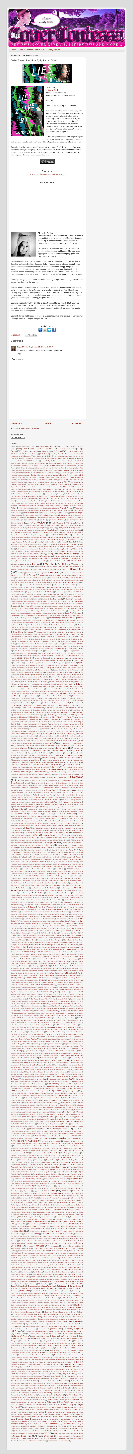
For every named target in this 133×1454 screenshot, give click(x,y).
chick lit (39, 622)
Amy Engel (20, 501)
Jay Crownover (62, 873)
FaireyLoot (19, 745)
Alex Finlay (49, 470)
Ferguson (54, 750)
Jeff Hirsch (43, 876)
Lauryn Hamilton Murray (42, 1018)
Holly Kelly (78, 828)
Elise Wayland (26, 710)
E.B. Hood (26, 703)
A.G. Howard (44, 454)
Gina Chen (64, 774)
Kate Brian (27, 947)
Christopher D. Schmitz (44, 632)
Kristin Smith (23, 989)
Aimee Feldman (71, 465)
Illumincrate (58, 837)
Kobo (61, 174)
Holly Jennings (57, 828)
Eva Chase (39, 740)
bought (13, 580)
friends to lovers (48, 762)
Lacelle (65, 996)
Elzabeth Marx (77, 719)
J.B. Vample (79, 852)
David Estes (44, 677)
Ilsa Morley (19, 840)
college (81, 648)
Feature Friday (78, 748)
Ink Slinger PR (50, 842)
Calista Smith (27, 599)
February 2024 (26, 750)
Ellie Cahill (46, 717)
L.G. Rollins (69, 994)
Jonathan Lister (64, 912)
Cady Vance (56, 596)
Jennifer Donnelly (68, 885)
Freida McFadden (78, 760)
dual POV (43, 700)
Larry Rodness (64, 1001)
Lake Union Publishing (48, 999)
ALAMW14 (45, 468)
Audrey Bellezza (59, 532)
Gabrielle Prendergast (33, 767)
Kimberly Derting (16, 978)
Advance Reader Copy (55, 463)
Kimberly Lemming (50, 978)
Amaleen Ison (55, 487)
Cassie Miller (39, 608)
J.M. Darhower (37, 857)
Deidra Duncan (35, 684)
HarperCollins (18, 809)
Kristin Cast (62, 987)
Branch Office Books (70, 580)
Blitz (28, 564)
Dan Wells (30, 667)
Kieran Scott (70, 973)
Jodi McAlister (79, 907)
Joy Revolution (78, 916)
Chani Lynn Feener (63, 615)
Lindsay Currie (59, 1029)
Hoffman (36, 825)
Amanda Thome (71, 491)
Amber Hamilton (33, 496)
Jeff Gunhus (32, 876)
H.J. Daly (65, 792)
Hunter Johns (15, 835)
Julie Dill (74, 921)
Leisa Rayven (15, 1025)
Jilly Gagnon (28, 904)
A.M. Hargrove (26, 456)
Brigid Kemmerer (40, 587)
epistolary (23, 736)
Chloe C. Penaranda (57, 622)
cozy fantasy (60, 658)
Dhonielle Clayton (22, 691)
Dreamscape (15, 700)
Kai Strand (41, 935)
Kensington (33, 970)
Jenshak (59, 895)
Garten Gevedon (18, 769)
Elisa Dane (80, 707)
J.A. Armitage (27, 852)
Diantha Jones (77, 691)
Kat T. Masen (74, 944)
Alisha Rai (22, 482)
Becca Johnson (73, 551)
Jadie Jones (61, 861)
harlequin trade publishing (72, 802)
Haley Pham (50, 795)
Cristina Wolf (15, 660)
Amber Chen (72, 494)
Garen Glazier (66, 767)
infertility (68, 840)
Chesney (80, 620)
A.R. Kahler (47, 456)
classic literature (22, 644)
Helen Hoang (73, 818)
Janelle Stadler (48, 869)
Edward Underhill (41, 705)
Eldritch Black (26, 707)
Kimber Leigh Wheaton (46, 975)
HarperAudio (66, 807)
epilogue (15, 736)
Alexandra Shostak (29, 475)
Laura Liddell (49, 1006)
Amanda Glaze (47, 489)
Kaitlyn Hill (80, 935)
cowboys (37, 658)
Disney (51, 693)
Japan (71, 871)
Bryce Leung (79, 589)
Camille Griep (17, 601)
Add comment (17, 359)
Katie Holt (75, 956)
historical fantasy (18, 823)
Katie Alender (35, 956)
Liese (12, 1029)
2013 (19, 449)
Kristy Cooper (54, 989)
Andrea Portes (49, 505)
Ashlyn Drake (28, 530)
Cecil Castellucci (37, 613)
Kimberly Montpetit (75, 978)
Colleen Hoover (59, 648)
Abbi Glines (68, 456)
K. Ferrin (13, 930)
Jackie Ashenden (37, 859)
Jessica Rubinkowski (31, 900)
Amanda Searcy (23, 491)
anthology (71, 517)
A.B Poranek (77, 451)
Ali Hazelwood (62, 477)
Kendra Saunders (75, 968)
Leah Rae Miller (38, 1020)
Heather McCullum (52, 816)
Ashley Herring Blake (40, 528)
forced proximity (55, 755)
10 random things (52, 446)
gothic (41, 783)
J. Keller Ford (30, 850)
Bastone (19, 551)
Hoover (54, 830)
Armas (13, 525)
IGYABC (40, 837)
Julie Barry (74, 919)
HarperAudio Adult (77, 807)
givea (42, 777)
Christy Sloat (28, 636)
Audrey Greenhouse (17, 535)
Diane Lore (66, 691)
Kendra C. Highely (60, 968)
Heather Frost (21, 814)
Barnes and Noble (49, 174)
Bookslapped (53, 578)
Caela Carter (66, 596)
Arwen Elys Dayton (38, 525)
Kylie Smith (30, 994)
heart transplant (31, 811)
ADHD (79, 461)
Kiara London (40, 973)
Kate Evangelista (49, 947)
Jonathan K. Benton (51, 912)
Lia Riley (43, 1027)
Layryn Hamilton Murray (67, 1018)
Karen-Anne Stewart (52, 942)
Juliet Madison (57, 923)
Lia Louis (27, 1027)
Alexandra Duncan (52, 472)
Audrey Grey (30, 535)
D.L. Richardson (50, 665)
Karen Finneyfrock (56, 940)
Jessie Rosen (22, 902)
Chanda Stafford (42, 615)
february (16, 750)
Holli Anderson (15, 828)
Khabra (20, 973)
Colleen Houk (72, 648)
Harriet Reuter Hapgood (45, 809)
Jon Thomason (25, 912)
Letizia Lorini (59, 1025)
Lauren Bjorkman (52, 1011)
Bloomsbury (28, 566)
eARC (67, 703)
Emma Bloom (57, 726)
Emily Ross (63, 724)
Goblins (43, 780)
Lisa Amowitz (59, 1032)
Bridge (20, 587)
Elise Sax (16, 710)
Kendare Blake (47, 968)
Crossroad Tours (27, 660)
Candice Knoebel (44, 603)
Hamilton (59, 795)
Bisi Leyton (60, 561)
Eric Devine (51, 736)
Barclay (53, 549)
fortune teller (24, 760)
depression (49, 689)
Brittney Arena (28, 589)
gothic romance (50, 783)
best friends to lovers (45, 556)
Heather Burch (57, 811)
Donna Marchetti (65, 696)
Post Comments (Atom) (30, 428)
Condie (40, 651)
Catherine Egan (35, 611)
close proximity (63, 646)
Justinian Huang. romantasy (38, 928)
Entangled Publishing (25, 733)
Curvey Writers (60, 663)
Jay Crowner (49, 873)
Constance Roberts (19, 653)
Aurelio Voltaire (64, 535)
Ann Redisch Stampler (30, 513)
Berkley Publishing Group (67, 554)
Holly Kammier (68, 828)
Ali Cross (42, 477)
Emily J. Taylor (16, 724)
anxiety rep (14, 520)
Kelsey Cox (65, 966)
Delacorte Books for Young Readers (62, 684)
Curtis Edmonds (48, 663)
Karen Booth (31, 940)
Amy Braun (63, 498)
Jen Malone (32, 878)
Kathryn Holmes (60, 954)
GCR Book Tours (54, 769)
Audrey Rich (52, 535)
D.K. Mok (40, 665)
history (54, 823)
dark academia (37, 675)
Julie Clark (46, 921)
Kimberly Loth (62, 978)
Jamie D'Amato (76, 864)
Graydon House (61, 785)
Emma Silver (79, 729)
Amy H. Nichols (40, 501)
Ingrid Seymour (27, 842)
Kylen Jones (21, 994)
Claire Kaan (22, 641)
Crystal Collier (23, 347)
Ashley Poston (63, 528)
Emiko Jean (34, 722)
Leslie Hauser (48, 1025)
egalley (51, 705)
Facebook (77, 743)
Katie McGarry (27, 959)
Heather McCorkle (37, 816)
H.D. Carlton (56, 792)
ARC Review (37, 522)
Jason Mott (28, 873)
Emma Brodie (67, 726)
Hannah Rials (65, 799)
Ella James (50, 715)
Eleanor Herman (38, 708)
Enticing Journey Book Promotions (62, 733)
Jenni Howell (63, 880)
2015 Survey (33, 449)
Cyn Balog (71, 663)
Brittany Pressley (16, 589)
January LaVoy (45, 871)
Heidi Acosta (39, 818)
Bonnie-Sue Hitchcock (52, 569)
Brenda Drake (15, 585)
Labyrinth (57, 996)
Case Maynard (77, 606)
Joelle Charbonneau (54, 909)
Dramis (79, 698)
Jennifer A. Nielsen (16, 883)
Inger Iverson (77, 840)
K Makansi (70, 928)
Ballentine (53, 546)
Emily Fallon (66, 722)
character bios (54, 618)
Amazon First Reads (19, 494)
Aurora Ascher (76, 535)
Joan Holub (42, 907)
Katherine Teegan (23, 954)
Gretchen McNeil (48, 787)
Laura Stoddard (52, 1008)
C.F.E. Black (79, 592)
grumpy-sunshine (17, 790)
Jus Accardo (72, 926)
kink (49, 980)
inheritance (37, 842)
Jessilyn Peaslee (45, 902)
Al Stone (30, 468)
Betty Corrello (41, 561)
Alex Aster (40, 470)
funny (67, 762)
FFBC (62, 750)
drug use (35, 700)
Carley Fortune (26, 606)
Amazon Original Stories (35, 494)
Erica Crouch (79, 736)
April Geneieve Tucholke (56, 520)
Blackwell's (14, 564)
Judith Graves (17, 919)
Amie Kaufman (15, 498)
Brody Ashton (48, 589)
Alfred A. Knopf (22, 477)
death (44, 682)
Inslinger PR (77, 842)
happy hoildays (76, 799)
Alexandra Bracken (23, 473)
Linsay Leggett (21, 1032)
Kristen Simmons (28, 987)
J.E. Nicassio (25, 854)
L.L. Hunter (16, 996)
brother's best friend (67, 589)
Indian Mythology (41, 840)
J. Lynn (41, 850)
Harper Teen (42, 807)
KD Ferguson (21, 963)
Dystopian (16, 703)
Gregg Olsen (73, 785)
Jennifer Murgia (25, 893)
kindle (41, 980)
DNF (14, 696)
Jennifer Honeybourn (37, 888)
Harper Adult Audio (52, 804)
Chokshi (15, 625)
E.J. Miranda (58, 703)
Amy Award (43, 498)
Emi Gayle (23, 722)
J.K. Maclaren (54, 854)
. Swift (13, 446)
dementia (51, 686)
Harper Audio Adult (65, 804)
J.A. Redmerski (58, 852)
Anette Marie (42, 508)
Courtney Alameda (46, 655)
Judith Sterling (28, 919)
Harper (31, 804)
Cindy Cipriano (72, 636)
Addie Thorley (45, 461)
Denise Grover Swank (70, 686)
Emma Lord (46, 729)
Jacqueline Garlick (37, 862)
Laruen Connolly (76, 1001)
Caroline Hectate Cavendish (61, 606)
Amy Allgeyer (33, 498)
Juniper (40, 926)
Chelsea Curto (61, 620)
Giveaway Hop (62, 777)
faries (34, 748)
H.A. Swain (36, 792)
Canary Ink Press (65, 601)
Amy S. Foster (39, 503)
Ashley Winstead (16, 530)
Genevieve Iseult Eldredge (22, 772)
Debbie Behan (68, 681)
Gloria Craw (34, 780)
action (36, 461)
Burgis (28, 592)
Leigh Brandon (44, 1022)
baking (15, 546)
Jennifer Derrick (54, 885)
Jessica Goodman (40, 897)
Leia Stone (21, 1022)
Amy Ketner (64, 501)
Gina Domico (23, 777)
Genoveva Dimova (40, 772)
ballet (61, 546)
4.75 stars (45, 451)
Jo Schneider (21, 907)
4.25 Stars (24, 451)
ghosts (29, 774)
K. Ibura (21, 930)
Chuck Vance (50, 636)
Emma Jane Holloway (20, 729)
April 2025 (42, 520)
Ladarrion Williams (16, 999)
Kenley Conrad (15, 970)
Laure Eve (80, 1008)
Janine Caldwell (71, 869)
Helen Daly (62, 818)
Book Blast (76, 569)
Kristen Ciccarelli (48, 985)
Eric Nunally (60, 736)
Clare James (61, 641)
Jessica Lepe (64, 897)
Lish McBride (61, 1036)
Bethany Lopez (76, 558)
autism (61, 537)
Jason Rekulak (38, 873)
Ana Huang (71, 503)
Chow (22, 625)
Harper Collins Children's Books (24, 807)
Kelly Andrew (63, 963)
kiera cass (60, 973)
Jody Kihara (40, 909)
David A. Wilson (32, 677)
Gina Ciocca (74, 774)
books (27, 578)
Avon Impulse (30, 542)
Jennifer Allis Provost (32, 883)
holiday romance (69, 825)
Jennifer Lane (30, 890)
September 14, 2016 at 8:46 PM (41, 347)
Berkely (41, 554)
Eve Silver (73, 740)
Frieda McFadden (35, 762)
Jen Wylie (41, 878)
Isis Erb (34, 848)
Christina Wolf (62, 627)
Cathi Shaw (46, 611)
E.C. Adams (37, 703)
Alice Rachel (32, 479)
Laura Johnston (38, 1006)
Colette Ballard (33, 648)
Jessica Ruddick (44, 900)
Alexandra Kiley (65, 472)
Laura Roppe (30, 1008)
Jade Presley (51, 861)
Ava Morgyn (77, 537)
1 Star (32, 446)
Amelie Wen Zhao (66, 496)
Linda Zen (49, 1029)
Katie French (55, 956)
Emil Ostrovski (45, 722)
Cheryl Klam (71, 620)
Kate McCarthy (47, 949)
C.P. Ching (78, 594)
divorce (81, 693)
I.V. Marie (67, 835)
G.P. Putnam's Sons (71, 765)
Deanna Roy (36, 681)
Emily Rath (53, 724)
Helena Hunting (22, 821)
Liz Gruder (61, 1039)
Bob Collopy (74, 566)
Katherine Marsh (57, 952)
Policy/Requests (54, 50)
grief (57, 787)
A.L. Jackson (74, 454)
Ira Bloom (74, 845)
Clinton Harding (37, 646)
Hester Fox (58, 821)
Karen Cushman (43, 940)
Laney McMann (16, 1001)
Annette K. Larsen (17, 517)
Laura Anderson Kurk (32, 1003)
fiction (71, 750)
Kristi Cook (40, 987)
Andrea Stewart (76, 505)
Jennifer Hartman (23, 888)
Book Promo (29, 575)
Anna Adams (64, 513)
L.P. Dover (37, 996)
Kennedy (25, 970)
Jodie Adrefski (30, 909)
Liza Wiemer (79, 1039)
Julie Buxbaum (24, 921)
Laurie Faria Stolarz (74, 1015)
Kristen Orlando (16, 987)
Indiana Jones (53, 840)
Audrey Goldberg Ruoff (74, 532)
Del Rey (45, 684)
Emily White (32, 726)
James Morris (34, 864)
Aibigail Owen (38, 465)
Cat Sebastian (59, 608)
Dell (44, 686)
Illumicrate (49, 837)
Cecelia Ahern (15, 613)
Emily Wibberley (44, 726)
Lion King (31, 1032)
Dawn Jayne (27, 679)
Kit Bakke (16, 982)
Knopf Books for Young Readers (53, 982)
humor (68, 833)
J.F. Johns (35, 854)
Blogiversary (66, 564)
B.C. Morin (43, 544)
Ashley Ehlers (27, 528)
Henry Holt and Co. (46, 821)
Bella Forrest (33, 553)
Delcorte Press (24, 686)
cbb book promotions (74, 611)
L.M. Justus (27, 996)
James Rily (56, 864)
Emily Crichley (56, 722)
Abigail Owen (51, 458)
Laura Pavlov (70, 1006)
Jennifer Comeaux (27, 885)
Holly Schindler (27, 830)
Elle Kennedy (72, 715)
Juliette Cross (68, 923)
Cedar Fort (68, 613)
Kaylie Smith (71, 961)
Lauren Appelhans (26, 1010)
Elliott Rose (77, 717)
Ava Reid (14, 539)
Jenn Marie (78, 878)
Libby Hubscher (60, 1027)
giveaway (50, 777)
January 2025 (23, 871)
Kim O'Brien (32, 975)
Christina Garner (24, 627)
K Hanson (62, 928)
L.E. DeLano (59, 994)
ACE (21, 461)
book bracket (30, 573)
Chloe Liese (79, 622)
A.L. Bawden (63, 454)
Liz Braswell (43, 1039)
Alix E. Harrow (56, 482)
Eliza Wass (56, 710)
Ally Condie (30, 484)
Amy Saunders (50, 503)
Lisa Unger (31, 1036)
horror (68, 830)
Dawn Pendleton (60, 679)
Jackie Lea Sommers (60, 859)
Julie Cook (55, 921)
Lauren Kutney (60, 1013)
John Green (77, 909)
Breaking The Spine (72, 582)
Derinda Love (60, 689)
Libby (51, 1027)
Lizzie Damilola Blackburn (21, 1041)
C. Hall (34, 592)
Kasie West (33, 945)
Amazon (34, 174)
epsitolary (32, 736)
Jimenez (55, 904)
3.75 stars (72, 449)
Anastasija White (23, 505)
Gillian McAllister (45, 774)
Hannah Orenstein (35, 799)
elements (49, 707)
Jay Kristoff (73, 873)
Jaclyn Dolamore (75, 859)
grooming (65, 787)
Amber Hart (43, 496)
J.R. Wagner (76, 857)
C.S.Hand (14, 596)
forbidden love (23, 755)
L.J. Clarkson (79, 994)
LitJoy (69, 1036)
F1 (71, 743)
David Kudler (68, 677)
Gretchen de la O (34, 787)
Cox (52, 658)
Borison (78, 578)
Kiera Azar (50, 973)
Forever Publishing (48, 758)
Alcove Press (79, 468)
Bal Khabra (23, 546)
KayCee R (62, 961)
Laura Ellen (66, 1003)
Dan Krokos (21, 667)
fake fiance (71, 745)
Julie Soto (35, 923)
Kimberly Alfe (61, 975)
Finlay (36, 753)
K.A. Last (46, 930)
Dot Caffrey (54, 698)
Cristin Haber (77, 658)
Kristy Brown (44, 989)
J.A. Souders (70, 852)
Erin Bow (56, 738)
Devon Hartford (76, 689)
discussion (43, 693)
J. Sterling (61, 850)
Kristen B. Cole (22, 985)
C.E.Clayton (70, 592)
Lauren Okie (38, 1015)
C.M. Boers (60, 594)
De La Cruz (26, 682)
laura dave (45, 1003)
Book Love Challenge (70, 573)
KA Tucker (32, 935)
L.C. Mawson (49, 994)
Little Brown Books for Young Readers (24, 1039)
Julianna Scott (49, 919)
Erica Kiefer (16, 738)
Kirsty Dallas (79, 980)
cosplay (35, 655)
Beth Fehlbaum (73, 556)
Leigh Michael (56, 1022)
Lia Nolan (35, 1027)
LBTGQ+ (17, 1020)
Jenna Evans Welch (28, 880)
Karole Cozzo (74, 942)
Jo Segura (31, 907)
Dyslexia (80, 700)
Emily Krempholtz (29, 724)
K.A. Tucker (56, 930)
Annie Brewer (31, 517)
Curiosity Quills (36, 663)
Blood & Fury (77, 564)
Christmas (29, 632)
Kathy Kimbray (72, 954)
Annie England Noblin (46, 517)
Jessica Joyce (53, 897)
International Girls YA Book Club (30, 845)
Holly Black (25, 828)
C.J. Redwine (38, 594)
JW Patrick (53, 928)
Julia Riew (39, 919)
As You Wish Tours (63, 525)
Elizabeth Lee (55, 712)
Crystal (67, 660)
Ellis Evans (14, 719)
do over (22, 696)
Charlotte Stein (49, 620)
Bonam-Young (24, 569)
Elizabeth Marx (78, 712)
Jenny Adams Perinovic (20, 895)
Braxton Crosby (57, 582)
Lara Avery (43, 1001)
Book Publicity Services (47, 575)
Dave (23, 677)
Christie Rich (55, 625)
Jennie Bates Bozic (75, 880)
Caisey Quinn (77, 596)
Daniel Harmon (76, 667)
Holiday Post (57, 825)
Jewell (54, 902)
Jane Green (77, 866)
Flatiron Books (56, 753)
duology (51, 700)
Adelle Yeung (57, 461)
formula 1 (80, 758)
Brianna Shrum (70, 585)
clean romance (68, 644)
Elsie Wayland (66, 719)
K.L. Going (54, 933)
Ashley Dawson (15, 528)
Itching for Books (46, 848)
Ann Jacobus (17, 513)
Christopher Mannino (74, 632)
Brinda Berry (66, 587)
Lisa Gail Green (38, 1034)
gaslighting (29, 769)
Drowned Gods (25, 700)
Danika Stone (39, 672)
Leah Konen (26, 1020)
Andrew (13, 508)
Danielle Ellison (29, 670)
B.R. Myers (74, 544)
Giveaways (76, 777)
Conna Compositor (58, 651)
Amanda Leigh (59, 489)
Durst (58, 700)
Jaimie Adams (72, 861)
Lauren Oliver (49, 1015)
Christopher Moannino (33, 634)
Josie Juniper (57, 916)
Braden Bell (37, 580)
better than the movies (28, 561)
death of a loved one (55, 681)
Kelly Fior (74, 963)
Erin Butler (65, 738)
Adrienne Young (28, 463)
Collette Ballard (17, 651)
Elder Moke (15, 708)
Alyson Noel (51, 484)
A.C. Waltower (15, 454)
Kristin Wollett (33, 989)
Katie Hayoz (65, 956)
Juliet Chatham (46, 923)
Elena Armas (58, 707)
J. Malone (52, 850)
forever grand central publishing (29, 758)
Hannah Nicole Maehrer (19, 800)
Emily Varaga (23, 726)
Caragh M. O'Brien (69, 603)
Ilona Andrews (68, 837)
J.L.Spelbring (25, 857)
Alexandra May (76, 472)
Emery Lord (14, 722)
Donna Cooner (53, 696)
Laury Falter (27, 1018)
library (79, 1027)
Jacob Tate (25, 861)
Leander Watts (60, 1020)
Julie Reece (25, 923)
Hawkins (66, 809)
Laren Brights (53, 1001)
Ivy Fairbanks (72, 847)
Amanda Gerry (35, 489)
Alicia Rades (63, 479)
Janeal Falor (37, 869)
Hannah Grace (53, 797)
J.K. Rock (64, 855)
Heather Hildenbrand (35, 814)
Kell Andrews (43, 963)
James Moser (45, 864)
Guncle (79, 790)
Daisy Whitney (74, 665)
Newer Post (17, 423)
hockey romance (24, 826)
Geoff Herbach (53, 772)
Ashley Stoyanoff (76, 528)
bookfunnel (19, 578)
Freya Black (16, 762)
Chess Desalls (17, 622)
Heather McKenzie (65, 816)
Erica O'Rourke (27, 738)
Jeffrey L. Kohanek (64, 876)
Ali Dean (51, 477)
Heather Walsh (15, 818)
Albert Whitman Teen (58, 468)
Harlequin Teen (52, 802)
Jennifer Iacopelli (65, 888)
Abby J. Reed (79, 456)
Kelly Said (45, 966)
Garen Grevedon (78, 767)
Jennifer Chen (15, 885)
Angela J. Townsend (67, 508)
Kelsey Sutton (36, 968)
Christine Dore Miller (75, 627)
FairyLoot (29, 745)
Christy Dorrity (62, 634)
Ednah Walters (28, 705)
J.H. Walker (43, 854)
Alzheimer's (27, 487)
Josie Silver (68, 916)
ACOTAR (29, 461)
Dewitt (13, 691)
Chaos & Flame (15, 618)
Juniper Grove (49, 926)
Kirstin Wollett (69, 980)
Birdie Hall (51, 561)
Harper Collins (78, 804)
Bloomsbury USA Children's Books (45, 566)
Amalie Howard (68, 487)
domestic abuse (32, 696)
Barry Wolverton (73, 549)
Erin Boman (47, 738)
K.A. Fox (38, 930)
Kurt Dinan (74, 992)
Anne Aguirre (17, 515)
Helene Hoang (33, 821)
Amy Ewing (29, 501)
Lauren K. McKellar (47, 1013)
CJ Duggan (61, 639)
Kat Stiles (64, 944)
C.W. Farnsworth (33, 596)
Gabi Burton (21, 767)
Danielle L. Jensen (44, 670)
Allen (65, 482)
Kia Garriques (29, 973)
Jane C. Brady (67, 866)
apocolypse (24, 520)
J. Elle (21, 850)
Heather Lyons (71, 814)
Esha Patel (20, 740)
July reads (22, 926)
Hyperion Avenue (26, 835)
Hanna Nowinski (70, 795)
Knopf (38, 982)
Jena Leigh (59, 878)
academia (14, 461)
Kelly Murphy (35, 966)
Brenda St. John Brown (43, 585)
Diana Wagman (56, 691)
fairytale (37, 745)
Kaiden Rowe (50, 935)
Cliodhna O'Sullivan (51, 646)
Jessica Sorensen (70, 900)
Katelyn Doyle (28, 952)
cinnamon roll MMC (49, 639)
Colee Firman (22, 648)
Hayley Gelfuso (76, 809)
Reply (19, 354)
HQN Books (37, 832)
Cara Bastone (56, 603)
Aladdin (37, 468)
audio (26, 532)
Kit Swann (24, 982)
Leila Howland (67, 1022)
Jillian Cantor (77, 902)
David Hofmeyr (57, 677)
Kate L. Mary (36, 949)
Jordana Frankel (72, 914)
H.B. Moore (45, 792)
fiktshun (21, 753)
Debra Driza (79, 682)
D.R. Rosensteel (63, 665)
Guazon (40, 790)
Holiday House (46, 825)
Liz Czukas (52, 1039)
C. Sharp (41, 592)
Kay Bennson (52, 961)
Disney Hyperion (62, 693)
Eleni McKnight (69, 707)
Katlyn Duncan (21, 961)
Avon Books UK (72, 539)
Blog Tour (48, 563)
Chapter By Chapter (29, 618)
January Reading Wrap (60, 871)
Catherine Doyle (23, 611)
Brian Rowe (58, 585)
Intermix (13, 845)
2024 (41, 449)
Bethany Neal (15, 561)
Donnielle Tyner (18, 698)
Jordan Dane (22, 914)
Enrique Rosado (69, 731)
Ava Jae (69, 537)
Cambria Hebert (56, 599)
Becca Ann (62, 551)
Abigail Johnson (39, 458)
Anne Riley (78, 515)
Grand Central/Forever (45, 785)
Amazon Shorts (50, 494)
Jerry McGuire (69, 895)
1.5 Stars (41, 446)
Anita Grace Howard (56, 510)
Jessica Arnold (27, 897)
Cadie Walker (45, 596)
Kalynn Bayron (27, 937)
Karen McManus (29, 942)
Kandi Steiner (38, 937)
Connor (68, 651)
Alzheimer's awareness (41, 487)
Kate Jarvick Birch (24, 949)
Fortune (15, 760)
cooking (79, 653)
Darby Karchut (75, 672)
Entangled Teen (42, 733)
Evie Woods (28, 743)
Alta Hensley (41, 484)
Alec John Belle (17, 470)
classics (31, 644)
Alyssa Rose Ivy (76, 484)
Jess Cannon (17, 897)
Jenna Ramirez (41, 880)
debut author (24, 684)
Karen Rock (39, 942)
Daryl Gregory (15, 677)
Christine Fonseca (18, 630)
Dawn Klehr (36, 679)
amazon (81, 491)
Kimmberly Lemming (30, 980)
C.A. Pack (50, 592)
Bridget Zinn (28, 587)
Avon (41, 539)
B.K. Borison (62, 544)
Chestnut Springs (29, 622)
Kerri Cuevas (63, 970)
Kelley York (52, 963)
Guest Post (51, 790)
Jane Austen (57, 866)
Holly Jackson (36, 828)
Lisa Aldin (49, 1032)
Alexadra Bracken (69, 470)
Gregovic (23, 787)
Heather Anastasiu (44, 811)
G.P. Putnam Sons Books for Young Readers (46, 765)
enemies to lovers (53, 731)
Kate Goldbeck (62, 947)
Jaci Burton (26, 859)
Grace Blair (61, 783)
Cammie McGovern (41, 601)
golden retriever (52, 780)
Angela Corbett (52, 508)
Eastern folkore (76, 703)
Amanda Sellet (35, 491)
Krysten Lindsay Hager (51, 992)
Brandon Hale (46, 582)
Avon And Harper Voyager (55, 539)
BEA (26, 551)
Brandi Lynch (24, 582)
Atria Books (15, 532)
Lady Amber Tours (31, 999)
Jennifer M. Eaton (70, 890)
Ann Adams (68, 510)
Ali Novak (75, 477)
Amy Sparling (62, 503)
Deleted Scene (36, 686)
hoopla (47, 830)
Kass (57, 944)
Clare (52, 641)
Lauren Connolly (77, 1011)
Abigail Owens (61, 458)
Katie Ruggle (74, 959)
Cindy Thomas (35, 639)
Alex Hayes (58, 470)
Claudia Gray (52, 644)
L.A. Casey (40, 994)
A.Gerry (54, 454)
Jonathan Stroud (76, 912)
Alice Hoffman (21, 479)
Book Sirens (60, 575)
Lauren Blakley (65, 1010)
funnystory (75, 762)
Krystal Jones (25, 992)
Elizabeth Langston (41, 712)
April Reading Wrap (72, 520)
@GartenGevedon (22, 446)
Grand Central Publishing (26, 785)
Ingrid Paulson (15, 842)
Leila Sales (77, 1022)
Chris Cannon (31, 625)
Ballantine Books (42, 546)
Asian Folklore (52, 530)
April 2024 (33, 520)
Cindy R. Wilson (23, 639)
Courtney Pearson (71, 655)
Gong (75, 780)
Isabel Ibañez (25, 847)
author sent (53, 537)
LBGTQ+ (80, 1018)
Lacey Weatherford (75, 996)
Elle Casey (61, 715)
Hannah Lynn (77, 797)
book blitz (21, 573)
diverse (74, 693)
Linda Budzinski (39, 1029)
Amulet (24, 498)
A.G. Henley (34, 454)
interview (49, 845)
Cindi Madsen (61, 636)
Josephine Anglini (22, 916)
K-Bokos (78, 928)
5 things (69, 451)
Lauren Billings (38, 1010)
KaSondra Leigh (47, 945)
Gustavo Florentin (16, 792)
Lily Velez (29, 1029)
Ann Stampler (53, 513)
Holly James (46, 828)
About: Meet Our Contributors (32, 50)
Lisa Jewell (49, 1034)
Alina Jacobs (73, 479)
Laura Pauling (59, 1006)
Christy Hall (73, 634)
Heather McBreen (23, 816)
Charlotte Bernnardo (23, 620)
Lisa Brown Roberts (74, 1032)
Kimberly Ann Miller (74, 975)
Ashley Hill (52, 528)
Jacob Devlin (15, 861)
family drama (15, 748)
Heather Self (77, 816)
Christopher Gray (59, 632)
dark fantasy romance (62, 674)
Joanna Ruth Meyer (54, 907)
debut (15, 684)
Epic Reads (79, 733)
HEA (22, 811)
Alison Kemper (44, 482)
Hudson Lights (48, 832)
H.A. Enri (27, 792)
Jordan (13, 914)
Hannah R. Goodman (51, 800)
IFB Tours (32, 838)
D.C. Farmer (21, 665)
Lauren (15, 1011)
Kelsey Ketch (76, 966)
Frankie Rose (66, 760)
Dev (68, 689)
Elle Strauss (23, 717)
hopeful (61, 830)
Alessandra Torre (30, 470)
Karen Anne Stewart (18, 940)
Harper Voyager (55, 807)
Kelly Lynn (25, 966)
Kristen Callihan (34, 985)
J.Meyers (67, 857)
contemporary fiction (34, 653)
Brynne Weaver (18, 592)
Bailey (81, 544)
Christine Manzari (76, 629)
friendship (60, 762)
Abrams (71, 458)
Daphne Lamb (63, 672)
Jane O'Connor (26, 869)
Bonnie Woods (37, 569)
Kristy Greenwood (66, 989)
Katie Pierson (64, 959)
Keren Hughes (43, 970)
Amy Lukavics (74, 501)
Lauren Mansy (71, 1013)
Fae (12, 745)
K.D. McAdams (23, 933)
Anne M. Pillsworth (66, 515)
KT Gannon (65, 992)
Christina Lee (51, 627)
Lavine (55, 1018)
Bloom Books (15, 566)
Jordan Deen (32, 914)
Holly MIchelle (15, 830)
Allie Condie (74, 482)
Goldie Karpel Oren (65, 780)
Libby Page (71, 1027)
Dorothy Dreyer (42, 698)
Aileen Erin (49, 465)
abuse (79, 458)
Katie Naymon (41, 959)
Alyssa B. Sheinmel (63, 484)
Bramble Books (57, 580)
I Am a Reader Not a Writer (46, 835)
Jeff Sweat (52, 876)
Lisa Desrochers (26, 1034)
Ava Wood (34, 539)
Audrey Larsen (41, 535)
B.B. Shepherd (32, 544)
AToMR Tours (69, 530)
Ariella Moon (76, 523)
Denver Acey (40, 689)
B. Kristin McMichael (66, 542)
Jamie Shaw (26, 866)
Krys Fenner (14, 992)
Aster (61, 530)
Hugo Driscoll (59, 832)
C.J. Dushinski (27, 594)
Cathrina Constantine (59, 611)
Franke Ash (56, 760)
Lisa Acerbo (40, 1032)
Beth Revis (43, 558)
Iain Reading (22, 837)
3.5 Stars (61, 449)
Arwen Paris (51, 525)
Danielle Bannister (16, 670)
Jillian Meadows (16, 905)
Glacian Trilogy (23, 780)
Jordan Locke (43, 914)
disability (26, 693)
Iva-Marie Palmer (60, 847)
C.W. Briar (22, 596)
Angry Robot (44, 510)
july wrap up (31, 926)
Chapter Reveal (42, 618)
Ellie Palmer (67, 717)
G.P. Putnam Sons (22, 764)
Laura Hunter (27, 1006)
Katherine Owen (70, 952)
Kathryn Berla (36, 954)
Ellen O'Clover (35, 717)
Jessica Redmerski (16, 900)
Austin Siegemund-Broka (39, 537)
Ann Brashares (78, 510)
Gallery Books (55, 767)
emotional (41, 731)
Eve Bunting (63, 740)
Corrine (28, 655)
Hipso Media (79, 821)
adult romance (40, 463)
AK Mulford (21, 468)
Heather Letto (59, 814)
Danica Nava (66, 667)
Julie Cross (65, 921)
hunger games (77, 832)
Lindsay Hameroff (71, 1029)
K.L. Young (74, 933)
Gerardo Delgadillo (19, 774)
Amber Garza (20, 496)
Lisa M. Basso (60, 1034)
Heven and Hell (68, 821)
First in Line (44, 753)
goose (35, 783)
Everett (19, 743)
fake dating (61, 745)
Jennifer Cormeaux (41, 885)
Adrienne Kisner (16, 463)
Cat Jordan (49, 608)
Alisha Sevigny (33, 482)
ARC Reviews (58, 523)
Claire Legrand (33, 641)
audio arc (36, 532)
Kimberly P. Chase (16, 980)
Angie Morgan (22, 510)
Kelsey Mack (15, 968)
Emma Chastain (78, 726)
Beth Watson (65, 558)
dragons (63, 698)
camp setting (54, 601)
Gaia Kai (45, 767)
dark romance (76, 675)
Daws (81, 679)
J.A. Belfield (37, 852)
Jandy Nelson (47, 866)
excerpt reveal (62, 743)
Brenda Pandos (27, 585)
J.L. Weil (80, 854)
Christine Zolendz (17, 632)
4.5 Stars (34, 451)
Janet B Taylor (59, 869)
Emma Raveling (58, 729)
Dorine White (30, 698)
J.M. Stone (58, 857)
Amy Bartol (53, 498)
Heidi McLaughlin (51, 818)
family (79, 745)
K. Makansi (29, 930)
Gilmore (55, 774)
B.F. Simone (52, 544)
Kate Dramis (38, 947)
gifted (35, 774)
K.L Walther (44, 933)
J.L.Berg (15, 857)
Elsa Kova (23, 719)
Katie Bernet (45, 956)
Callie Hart (36, 599)
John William (15, 912)
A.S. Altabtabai (58, 456)
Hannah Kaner (65, 797)
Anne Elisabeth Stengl (32, 515)
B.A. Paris (23, 544)
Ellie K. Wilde (56, 717)
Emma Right (69, 729)
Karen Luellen (17, 942)
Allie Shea (22, 484)
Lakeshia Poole (62, 999)
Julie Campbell (36, 921)
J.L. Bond (73, 854)
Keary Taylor (32, 963)
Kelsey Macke (25, 968)
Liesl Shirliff (20, 1029)
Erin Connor (74, 738)
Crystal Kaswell (18, 663)
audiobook (47, 532)
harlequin (27, 802)
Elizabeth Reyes (38, 715)
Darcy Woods (24, 675)
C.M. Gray (69, 594)
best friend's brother (29, 556)
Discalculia (34, 693)
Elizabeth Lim (65, 712)
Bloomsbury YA (63, 566)
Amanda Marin (70, 489)
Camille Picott (28, 601)
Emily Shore (73, 724)
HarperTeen (31, 809)
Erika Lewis (37, 738)
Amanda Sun (59, 491)
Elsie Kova (45, 719)
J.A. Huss (47, 852)
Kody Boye (68, 982)
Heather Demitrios (70, 811)
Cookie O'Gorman (68, 653)
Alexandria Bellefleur (60, 475)
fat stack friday (61, 748)
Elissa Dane (36, 710)
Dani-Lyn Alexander (52, 667)
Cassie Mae (29, 608)
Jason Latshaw (17, 873)
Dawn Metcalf (47, 679)
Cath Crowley (71, 608)
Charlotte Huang (36, 620)
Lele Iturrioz (25, 1025)
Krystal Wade (36, 992)
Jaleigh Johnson (23, 864)
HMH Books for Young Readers (70, 823)
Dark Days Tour (49, 674)
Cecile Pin (48, 613)
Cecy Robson (58, 613)
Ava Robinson (24, 539)
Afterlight (24, 465)
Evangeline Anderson (51, 740)
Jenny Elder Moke (36, 895)
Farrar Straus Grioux (45, 748)
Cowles (45, 658)
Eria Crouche (41, 736)
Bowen (20, 580)
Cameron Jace (78, 599)
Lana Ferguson (75, 999)
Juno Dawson (61, 926)
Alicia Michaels (52, 479)
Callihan (44, 599)
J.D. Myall (16, 854)
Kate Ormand (58, 949)
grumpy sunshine (76, 787)
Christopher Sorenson (49, 634)
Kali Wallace (16, 937)
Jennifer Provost (51, 893)
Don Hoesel (42, 696)
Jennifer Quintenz (65, 893)
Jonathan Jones (37, 912)
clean (60, 644)
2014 (25, 449)
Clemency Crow (25, 646)
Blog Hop (35, 564)
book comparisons (41, 573)
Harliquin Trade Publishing (19, 804)
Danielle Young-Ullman (25, 672)
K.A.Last (67, 930)
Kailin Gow (60, 935)
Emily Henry (77, 722)
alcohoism (70, 468)
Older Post (77, 423)
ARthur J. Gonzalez (24, 525)
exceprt (38, 743)
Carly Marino (37, 606)
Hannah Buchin (40, 797)
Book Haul (54, 572)
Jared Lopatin (79, 871)
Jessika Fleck (33, 902)
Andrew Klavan (23, 508)
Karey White (64, 942)
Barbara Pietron (43, 549)
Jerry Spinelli (79, 895)
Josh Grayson (34, 916)
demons (58, 686)
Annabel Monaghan (76, 513)
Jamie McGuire (15, 866)
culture (27, 663)
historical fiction (31, 823)
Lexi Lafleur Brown (72, 1025)
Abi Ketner (29, 458)
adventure (68, 463)
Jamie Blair (65, 864)
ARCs (67, 523)
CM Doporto (74, 646)
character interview (68, 618)
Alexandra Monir (16, 475)
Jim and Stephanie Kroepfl (42, 904)
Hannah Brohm (28, 797)
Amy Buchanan (73, 498)
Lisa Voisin (40, 1036)
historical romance (43, 823)
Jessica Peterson (76, 897)
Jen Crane (75, 876)
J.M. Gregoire (48, 857)
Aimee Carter (60, 465)
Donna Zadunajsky (77, 696)
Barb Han (19, 549)
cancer (20, 603)
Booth (71, 578)
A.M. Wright (37, 456)
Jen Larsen (22, 878)
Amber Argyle (61, 494)
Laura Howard (15, 1006)
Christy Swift (38, 637)
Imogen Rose (29, 840)
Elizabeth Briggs (76, 710)
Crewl (69, 658)
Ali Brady (33, 477)
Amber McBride (54, 496)
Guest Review (67, 790)
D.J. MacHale (31, 665)
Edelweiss (15, 705)
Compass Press (30, 651)
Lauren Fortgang (33, 1013)
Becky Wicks (22, 553)
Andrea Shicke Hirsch (62, 505)
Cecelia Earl (26, 613)
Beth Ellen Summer (60, 556)
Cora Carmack (16, 655)
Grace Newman (72, 783)
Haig (41, 795)
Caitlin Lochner (15, 599)
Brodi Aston (38, 589)
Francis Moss (46, 760)
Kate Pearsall (69, 949)
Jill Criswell (67, 902)
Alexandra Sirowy (44, 475)
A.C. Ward (25, 454)
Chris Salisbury (43, 625)
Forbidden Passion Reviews (38, 755)
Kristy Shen (77, 989)
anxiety (79, 517)
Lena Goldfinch (36, 1025)
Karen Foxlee (68, 940)
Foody (74, 753)
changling (52, 615)
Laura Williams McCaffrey (67, 1008)
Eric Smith (70, 736)
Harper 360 (39, 804)
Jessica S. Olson (57, 900)
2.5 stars (73, 446)
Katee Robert (17, 952)
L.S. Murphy (47, 996)
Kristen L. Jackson (75, 985)
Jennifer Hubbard (52, 888)
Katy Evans (41, 961)
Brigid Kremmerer (54, 587)
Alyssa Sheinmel (16, 487)
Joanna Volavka (67, 907)
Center (78, 613)
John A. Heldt (68, 909)
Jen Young (50, 878)
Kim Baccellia (22, 975)
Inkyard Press (67, 842)
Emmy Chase (31, 731)
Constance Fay (78, 651)
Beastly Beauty (36, 551)
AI (30, 465)
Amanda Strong (47, 491)
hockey (13, 826)
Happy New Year (16, 802)
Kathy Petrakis (24, 956)
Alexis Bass (73, 475)
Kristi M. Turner (51, 987)
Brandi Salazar (34, 582)
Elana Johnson (76, 705)
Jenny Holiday (49, 895)
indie (61, 840)
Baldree (32, 546)
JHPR (60, 902)
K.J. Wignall (34, 933)
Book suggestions (72, 575)
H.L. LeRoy (74, 792)
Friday (25, 762)
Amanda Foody (22, 489)
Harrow (58, 809)
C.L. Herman (49, 594)
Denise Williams (28, 689)
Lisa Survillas (21, 1036)
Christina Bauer (68, 625)
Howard (29, 832)
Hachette (20, 795)
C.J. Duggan (17, 594)
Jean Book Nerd (21, 876)
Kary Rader (23, 944)
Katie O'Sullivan (52, 959)
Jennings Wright (78, 893)
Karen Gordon (79, 940)
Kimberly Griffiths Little (33, 978)
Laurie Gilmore (16, 1018)
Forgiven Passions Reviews (66, 757)
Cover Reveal (23, 658)
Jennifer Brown (63, 883)
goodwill (27, 783)
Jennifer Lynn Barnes (55, 890)
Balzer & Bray (70, 546)
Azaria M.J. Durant (50, 542)
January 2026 (35, 871)
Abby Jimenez (18, 458)
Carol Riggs (47, 606)
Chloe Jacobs (69, 622)
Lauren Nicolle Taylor (25, 1015)
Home (13, 50)
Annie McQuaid (60, 517)
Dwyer (74, 700)
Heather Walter (27, 818)
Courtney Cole (59, 655)
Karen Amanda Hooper (72, 938)
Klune (32, 982)
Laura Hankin (77, 1003)
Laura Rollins (20, 1008)
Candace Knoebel (30, 603)
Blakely (22, 564)
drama (72, 698)
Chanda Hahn (30, 615)
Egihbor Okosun (63, 705)
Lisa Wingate (50, 1036)
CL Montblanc (72, 639)
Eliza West (65, 710)
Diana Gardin (35, 691)
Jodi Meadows (18, 909)
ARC (21, 523)
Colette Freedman (45, 648)
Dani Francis (39, 667)
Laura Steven (41, 1008)
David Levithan (78, 677)
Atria (78, 530)
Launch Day (19, 1003)
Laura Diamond (56, 1003)
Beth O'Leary (21, 558)
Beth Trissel (54, 558)
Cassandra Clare (16, 608)
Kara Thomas (49, 937)
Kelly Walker (55, 966)
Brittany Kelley (77, 587)
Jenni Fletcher (52, 880)
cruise (60, 660)
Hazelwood (14, 811)
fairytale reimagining (48, 745)
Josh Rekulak (46, 916)
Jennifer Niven (39, 893)
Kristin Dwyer (73, 987)
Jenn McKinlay (15, 880)
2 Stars (63, 446)
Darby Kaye (14, 674)
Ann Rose (44, 513)
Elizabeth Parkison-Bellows (22, 715)
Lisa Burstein (15, 1034)
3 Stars (49, 449)
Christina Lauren (37, 627)
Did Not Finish (16, 693)
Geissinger (68, 769)
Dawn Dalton (17, 679)
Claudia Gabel (41, 644)
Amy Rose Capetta (27, 503)
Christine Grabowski (35, 629)
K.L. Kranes (64, 933)
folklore (66, 753)
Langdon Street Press (30, 1001)
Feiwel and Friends (41, 750)
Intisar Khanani (63, 845)
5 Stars (57, 451)
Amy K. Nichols (52, 501)
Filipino (29, 753)
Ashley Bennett (76, 525)
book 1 (64, 569)
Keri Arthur (53, 970)
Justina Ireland (22, 928)
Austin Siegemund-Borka (19, 537)
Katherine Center (42, 952)
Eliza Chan (46, 710)
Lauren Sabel (53, 90)
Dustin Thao (65, 700)
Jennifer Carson (75, 883)
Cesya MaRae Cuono (17, 615)
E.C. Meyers (47, 703)
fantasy (24, 748)
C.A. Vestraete (59, 592)
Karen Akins (58, 937)
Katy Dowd (32, 961)
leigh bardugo (32, 1022)
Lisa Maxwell (71, 1034)
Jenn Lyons (68, 878)
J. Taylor (70, 850)
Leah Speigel (50, 1020)
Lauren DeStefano (19, 1013)
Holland (79, 825)
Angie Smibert (33, 510)
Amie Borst (78, 496)
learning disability (73, 1020)
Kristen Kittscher (62, 985)
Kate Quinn (80, 949)
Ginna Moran (34, 777)
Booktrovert (63, 578)
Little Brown (77, 1036)
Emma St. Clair (18, 731)
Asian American (39, 530)
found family (35, 760)
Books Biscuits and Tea (39, 578)
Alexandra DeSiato (38, 472)
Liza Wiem (70, 1039)
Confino (47, 651)
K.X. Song (22, 935)
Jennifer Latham (42, 890)
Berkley (50, 554)
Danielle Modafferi (58, 670)
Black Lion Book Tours (73, 561)
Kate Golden (74, 947)
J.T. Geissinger (15, 859)
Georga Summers (78, 772)
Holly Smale (38, 830)
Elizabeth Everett (16, 712)
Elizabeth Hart (28, 712)
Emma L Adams (35, 729)
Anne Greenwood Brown (49, 515)
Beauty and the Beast (49, 551)
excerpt (48, 743)
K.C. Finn (75, 930)
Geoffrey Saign (65, 772)
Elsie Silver (54, 719)
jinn (61, 904)
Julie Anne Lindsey (62, 919)
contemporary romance (52, 653)
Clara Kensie (44, 641)
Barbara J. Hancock (30, 549)
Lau (12, 1003)
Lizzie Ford (34, 1041)
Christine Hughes (63, 629)
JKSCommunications (72, 905)
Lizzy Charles (45, 1041)
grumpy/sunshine (30, 790)
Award (40, 542)
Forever (67, 755)
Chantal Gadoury (76, 615)
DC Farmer (16, 681)
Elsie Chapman (34, 719)
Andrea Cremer (36, 506)
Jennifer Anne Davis (49, 883)
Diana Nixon (45, 691)
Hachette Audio (31, 795)
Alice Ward (42, 479)
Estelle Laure (29, 740)
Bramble (47, 580)
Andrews (33, 508)
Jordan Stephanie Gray (57, 914)
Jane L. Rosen (15, 869)
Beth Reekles (33, 558)
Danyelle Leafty (51, 672)
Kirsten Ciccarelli (58, 980)
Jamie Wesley (36, 866)
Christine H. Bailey (49, 629)
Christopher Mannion (17, 634)
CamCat (68, 599)
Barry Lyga (63, 549)
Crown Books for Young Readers (45, 660)
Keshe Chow (73, 970)
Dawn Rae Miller (72, 679)
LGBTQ (19, 1027)
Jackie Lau (48, 859)
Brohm (57, 589)
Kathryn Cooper (48, 954)
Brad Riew (27, 580)
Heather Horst (48, 814)
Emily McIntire (42, 724)
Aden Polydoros (69, 461)
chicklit (46, 622)
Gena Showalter (78, 769)
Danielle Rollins (71, 670)
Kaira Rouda (70, 935)
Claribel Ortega (71, 641)
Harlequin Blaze (38, 802)
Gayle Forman (40, 769)
